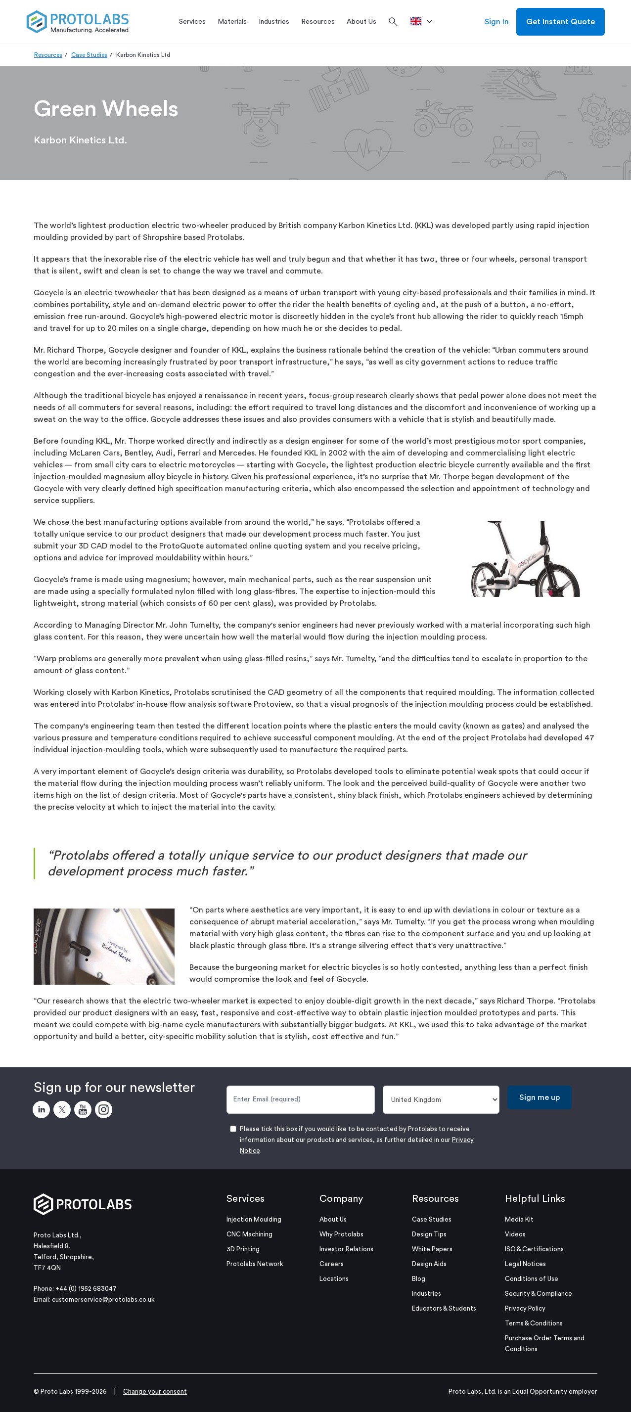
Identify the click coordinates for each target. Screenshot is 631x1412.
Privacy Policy (525, 1308)
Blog (418, 1278)
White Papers (432, 1249)
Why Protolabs (341, 1234)
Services (245, 1199)
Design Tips (429, 1234)
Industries (426, 1293)
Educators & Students (444, 1308)
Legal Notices (525, 1264)
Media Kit (519, 1219)
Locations (334, 1278)
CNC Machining (249, 1234)
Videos (515, 1234)
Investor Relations (346, 1249)
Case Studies (89, 55)
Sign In (497, 22)
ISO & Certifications (534, 1249)
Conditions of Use (531, 1278)
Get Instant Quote (560, 22)
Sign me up (539, 1097)
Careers (331, 1264)
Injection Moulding (253, 1219)
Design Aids (429, 1264)
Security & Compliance (538, 1293)
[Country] (441, 1100)
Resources (48, 55)
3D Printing (243, 1249)
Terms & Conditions (534, 1323)
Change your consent (155, 1391)
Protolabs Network (254, 1264)
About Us (333, 1219)
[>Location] (424, 22)
